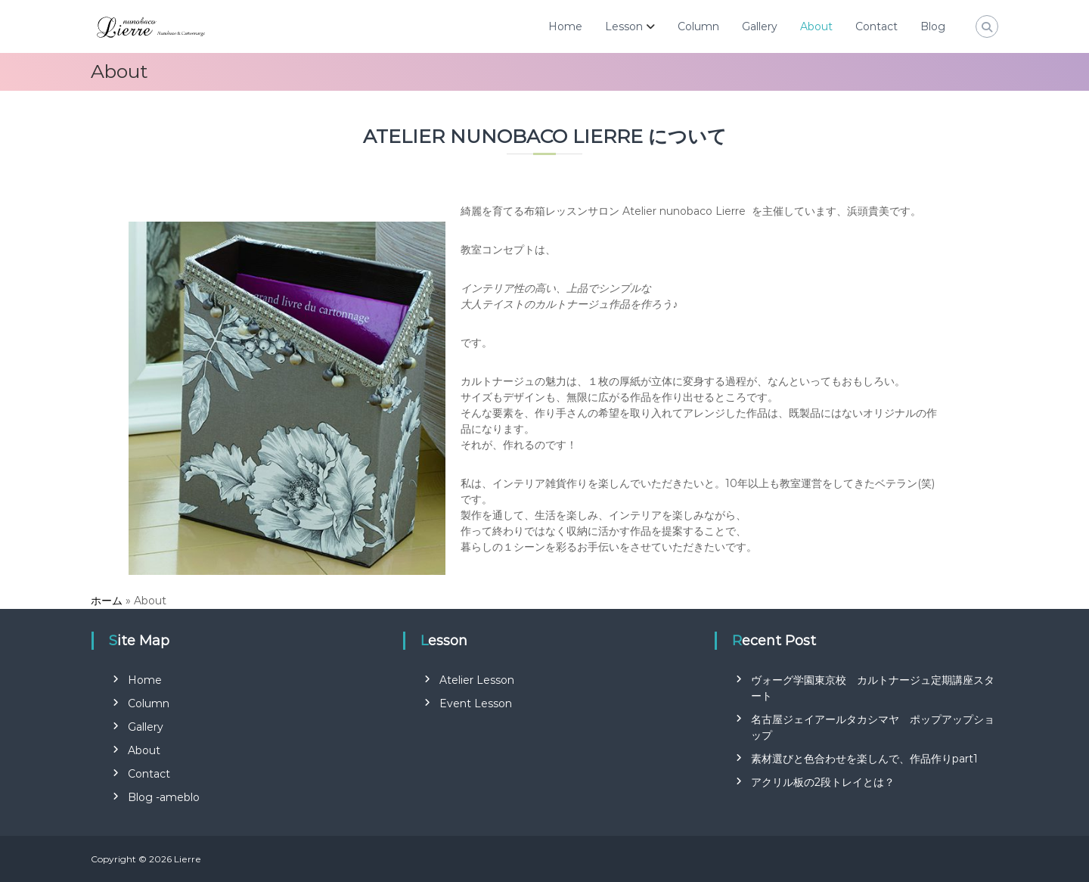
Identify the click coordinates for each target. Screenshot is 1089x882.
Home (565, 26)
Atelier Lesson (476, 680)
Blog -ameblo (164, 797)
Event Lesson (475, 703)
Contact (876, 26)
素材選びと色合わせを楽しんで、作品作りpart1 (864, 759)
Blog (932, 26)
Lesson (624, 26)
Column (698, 26)
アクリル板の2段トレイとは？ (823, 782)
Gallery (759, 26)
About (816, 26)
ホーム (107, 600)
